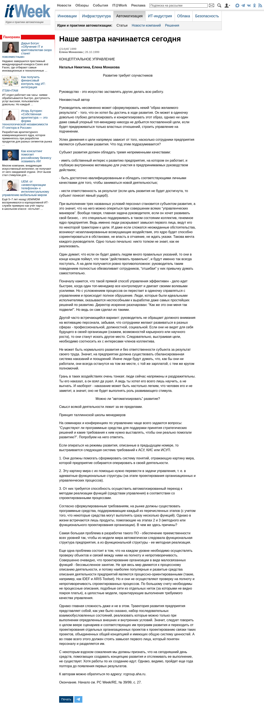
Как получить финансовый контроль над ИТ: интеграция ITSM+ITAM (24, 83)
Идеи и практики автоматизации (25, 22)
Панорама (11, 37)
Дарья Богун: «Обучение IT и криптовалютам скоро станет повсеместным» (27, 50)
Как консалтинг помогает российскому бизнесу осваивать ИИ (36, 156)
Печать (66, 699)
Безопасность (207, 16)
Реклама (138, 5)
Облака (183, 16)
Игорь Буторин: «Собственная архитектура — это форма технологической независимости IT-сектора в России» (25, 119)
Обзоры (82, 5)
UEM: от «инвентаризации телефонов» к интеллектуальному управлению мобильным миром (25, 188)
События (100, 5)
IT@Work (119, 5)
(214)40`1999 (67, 48)
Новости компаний (146, 25)
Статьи (122, 25)
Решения (172, 25)
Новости (64, 5)
